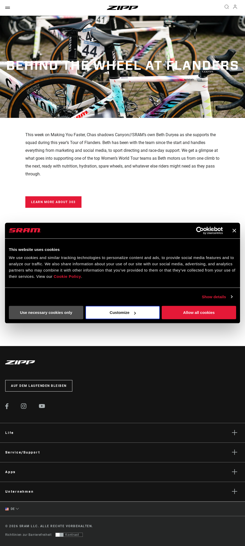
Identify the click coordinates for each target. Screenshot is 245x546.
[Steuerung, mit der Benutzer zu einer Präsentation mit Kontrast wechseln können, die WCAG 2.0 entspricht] (69, 535)
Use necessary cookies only (46, 312)
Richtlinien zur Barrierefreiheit (28, 535)
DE (10, 509)
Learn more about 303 (53, 202)
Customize (123, 312)
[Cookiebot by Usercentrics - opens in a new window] (200, 230)
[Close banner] (234, 230)
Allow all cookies (199, 312)
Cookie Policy (67, 276)
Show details (214, 297)
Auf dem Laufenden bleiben (39, 386)
